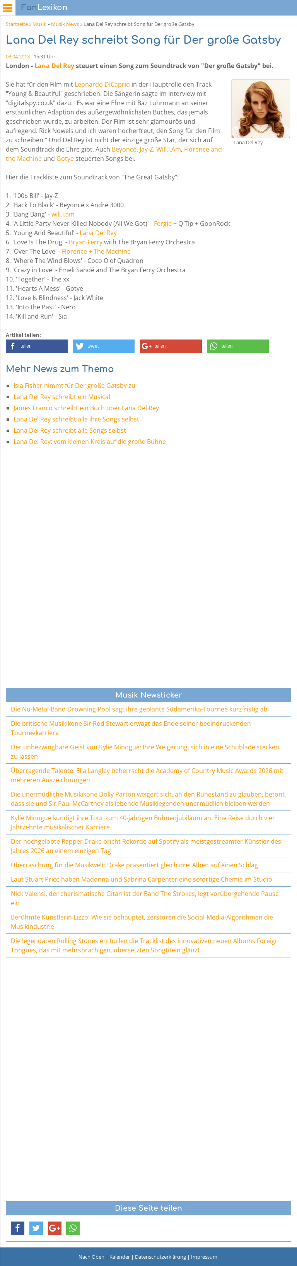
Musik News (65, 23)
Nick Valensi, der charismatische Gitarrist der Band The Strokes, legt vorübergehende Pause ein (145, 898)
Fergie (163, 223)
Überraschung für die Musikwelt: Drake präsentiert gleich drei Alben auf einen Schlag (134, 865)
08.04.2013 (18, 56)
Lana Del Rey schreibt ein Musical (62, 396)
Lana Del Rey (54, 65)
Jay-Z (146, 149)
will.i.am (63, 214)
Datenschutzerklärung (160, 1256)
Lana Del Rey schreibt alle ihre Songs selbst (76, 419)
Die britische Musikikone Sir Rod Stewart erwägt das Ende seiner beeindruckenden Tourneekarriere (131, 728)
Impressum (204, 1256)
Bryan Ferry (85, 242)
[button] (37, 346)
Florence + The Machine (96, 251)
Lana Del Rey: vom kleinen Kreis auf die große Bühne (90, 441)
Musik (39, 23)
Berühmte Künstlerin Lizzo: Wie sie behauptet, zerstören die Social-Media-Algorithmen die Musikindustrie (142, 922)
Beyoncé (124, 149)
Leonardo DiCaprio (102, 84)
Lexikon (44, 7)
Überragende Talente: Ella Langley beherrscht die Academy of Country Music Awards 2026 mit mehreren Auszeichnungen (147, 775)
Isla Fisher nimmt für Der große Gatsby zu (74, 385)
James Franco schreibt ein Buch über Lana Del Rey (86, 408)
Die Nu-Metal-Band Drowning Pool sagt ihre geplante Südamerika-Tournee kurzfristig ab (139, 709)
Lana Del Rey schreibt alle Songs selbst (70, 430)
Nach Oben (91, 1256)
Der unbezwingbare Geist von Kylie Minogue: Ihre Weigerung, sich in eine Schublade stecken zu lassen (145, 752)
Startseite (17, 23)
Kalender (119, 1256)
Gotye (65, 158)
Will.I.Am (168, 149)
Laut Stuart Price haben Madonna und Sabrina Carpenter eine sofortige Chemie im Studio (141, 879)
